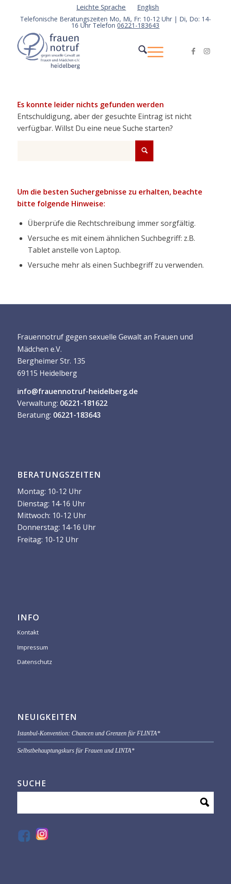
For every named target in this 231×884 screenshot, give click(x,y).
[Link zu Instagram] (207, 51)
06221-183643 (138, 25)
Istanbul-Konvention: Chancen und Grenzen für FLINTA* (88, 733)
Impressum (32, 647)
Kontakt (28, 632)
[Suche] (133, 51)
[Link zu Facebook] (193, 51)
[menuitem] (101, 7)
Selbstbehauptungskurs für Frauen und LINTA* (75, 750)
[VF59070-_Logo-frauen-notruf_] (95, 51)
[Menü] (150, 51)
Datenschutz (34, 662)
